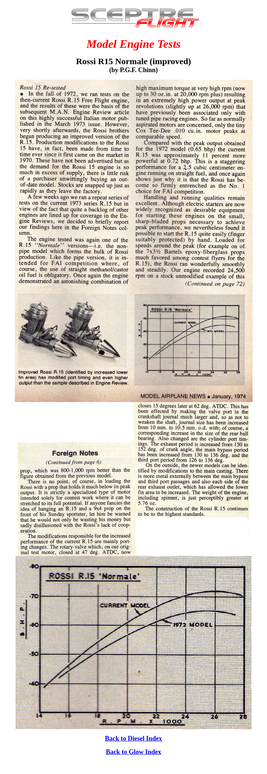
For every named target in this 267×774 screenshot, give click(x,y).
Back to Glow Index (133, 752)
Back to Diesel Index (133, 738)
